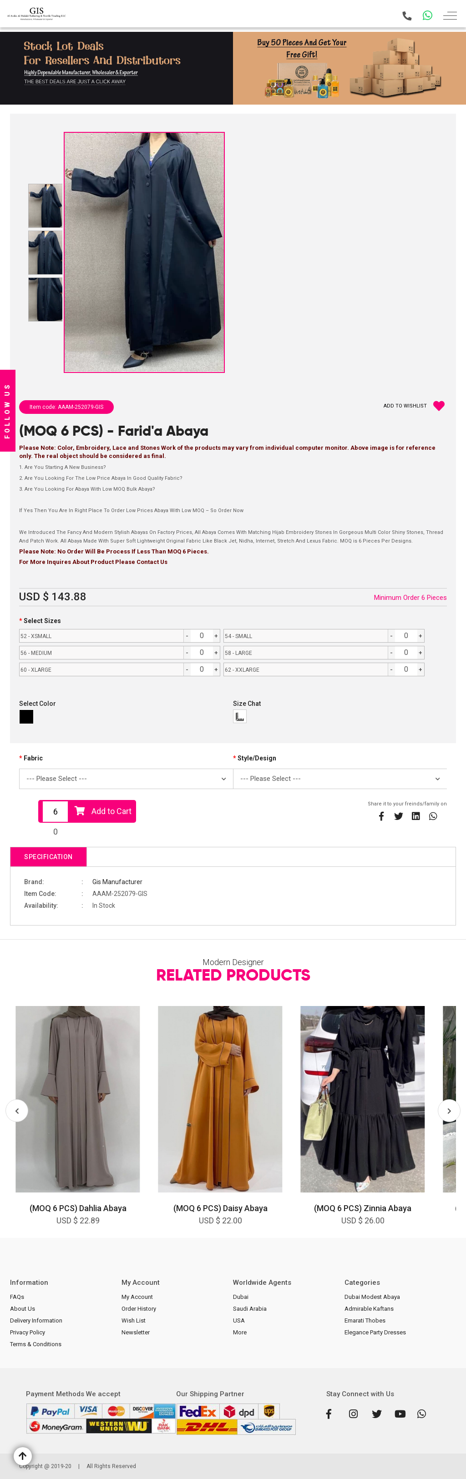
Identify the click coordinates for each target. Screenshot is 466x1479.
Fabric (33, 758)
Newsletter (136, 1332)
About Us (22, 1308)
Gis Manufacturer (117, 881)
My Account (137, 1296)
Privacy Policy (27, 1332)
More (240, 1332)
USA (239, 1320)
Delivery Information (36, 1320)
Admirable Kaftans (369, 1308)
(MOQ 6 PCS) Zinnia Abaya (362, 1208)
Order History (139, 1308)
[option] (78, 1122)
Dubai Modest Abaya (372, 1296)
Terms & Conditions (35, 1344)
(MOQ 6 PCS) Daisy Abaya (220, 1208)
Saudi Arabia (250, 1308)
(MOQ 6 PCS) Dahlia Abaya (78, 1208)
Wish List (134, 1320)
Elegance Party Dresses (375, 1332)
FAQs (17, 1296)
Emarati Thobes (364, 1320)
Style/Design (257, 758)
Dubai (240, 1296)
